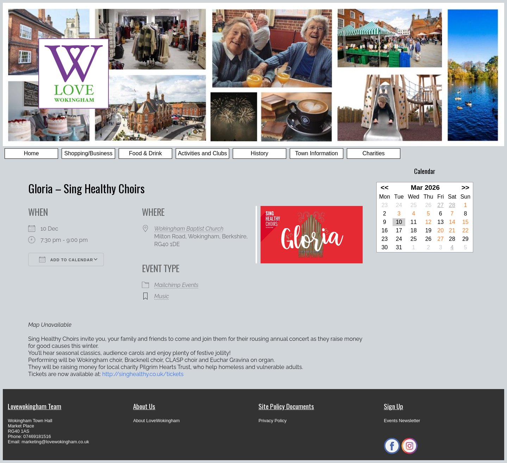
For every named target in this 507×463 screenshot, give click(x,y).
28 (452, 205)
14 (452, 222)
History (259, 153)
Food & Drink (145, 153)
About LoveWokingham (156, 420)
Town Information (316, 153)
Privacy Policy (272, 420)
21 (452, 230)
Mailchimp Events (176, 285)
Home (31, 153)
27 (440, 205)
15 (465, 222)
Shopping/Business (88, 153)
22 (465, 230)
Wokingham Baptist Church (189, 228)
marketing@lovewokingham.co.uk (55, 441)
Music (161, 296)
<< (384, 187)
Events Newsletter (402, 420)
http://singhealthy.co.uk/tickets (142, 374)
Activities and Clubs (202, 153)
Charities (373, 153)
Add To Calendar (66, 259)
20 (440, 230)
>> (465, 187)
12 (428, 222)
